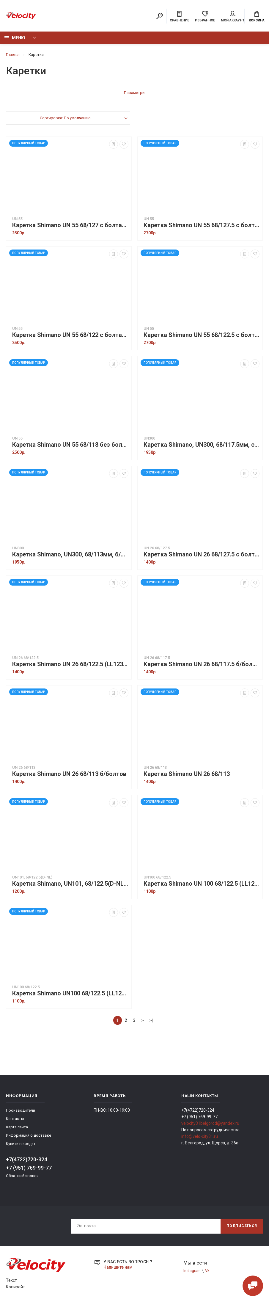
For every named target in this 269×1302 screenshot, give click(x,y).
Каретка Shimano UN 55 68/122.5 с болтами (202, 335)
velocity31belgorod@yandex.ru (210, 1123)
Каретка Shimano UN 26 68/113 (187, 774)
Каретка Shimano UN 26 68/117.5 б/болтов (202, 664)
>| (151, 1020)
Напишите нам (118, 1267)
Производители (20, 1110)
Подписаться (241, 1226)
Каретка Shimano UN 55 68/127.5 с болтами (202, 225)
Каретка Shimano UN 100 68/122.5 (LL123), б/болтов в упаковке (202, 883)
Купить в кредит (21, 1143)
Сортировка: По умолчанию (65, 118)
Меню (14, 37)
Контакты (15, 1118)
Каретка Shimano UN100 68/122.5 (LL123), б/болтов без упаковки (70, 993)
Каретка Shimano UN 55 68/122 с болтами (70, 335)
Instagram (192, 1270)
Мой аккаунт (232, 16)
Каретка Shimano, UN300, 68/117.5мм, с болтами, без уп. (202, 444)
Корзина (257, 16)
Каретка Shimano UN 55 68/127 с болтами (70, 225)
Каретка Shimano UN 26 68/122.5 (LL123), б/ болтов (70, 664)
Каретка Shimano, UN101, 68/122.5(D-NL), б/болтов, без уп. (70, 883)
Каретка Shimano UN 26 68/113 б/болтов (69, 774)
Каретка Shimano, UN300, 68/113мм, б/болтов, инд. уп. (70, 554)
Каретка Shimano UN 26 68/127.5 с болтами (202, 554)
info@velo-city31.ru (199, 1136)
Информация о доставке (28, 1135)
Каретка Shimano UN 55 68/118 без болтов (70, 444)
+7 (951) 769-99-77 (29, 1168)
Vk (207, 1270)
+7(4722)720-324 (26, 1159)
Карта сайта (17, 1127)
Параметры (134, 92)
